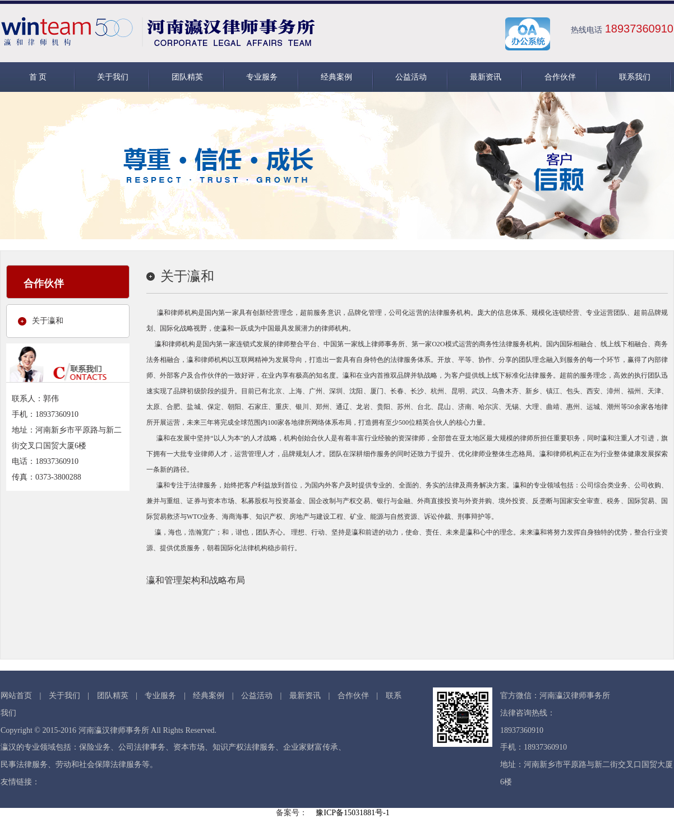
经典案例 (336, 77)
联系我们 (634, 77)
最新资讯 (485, 77)
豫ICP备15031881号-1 (352, 812)
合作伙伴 (560, 77)
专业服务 (262, 77)
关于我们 (112, 77)
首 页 (38, 77)
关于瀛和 (47, 321)
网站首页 (16, 695)
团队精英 (187, 77)
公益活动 (411, 77)
